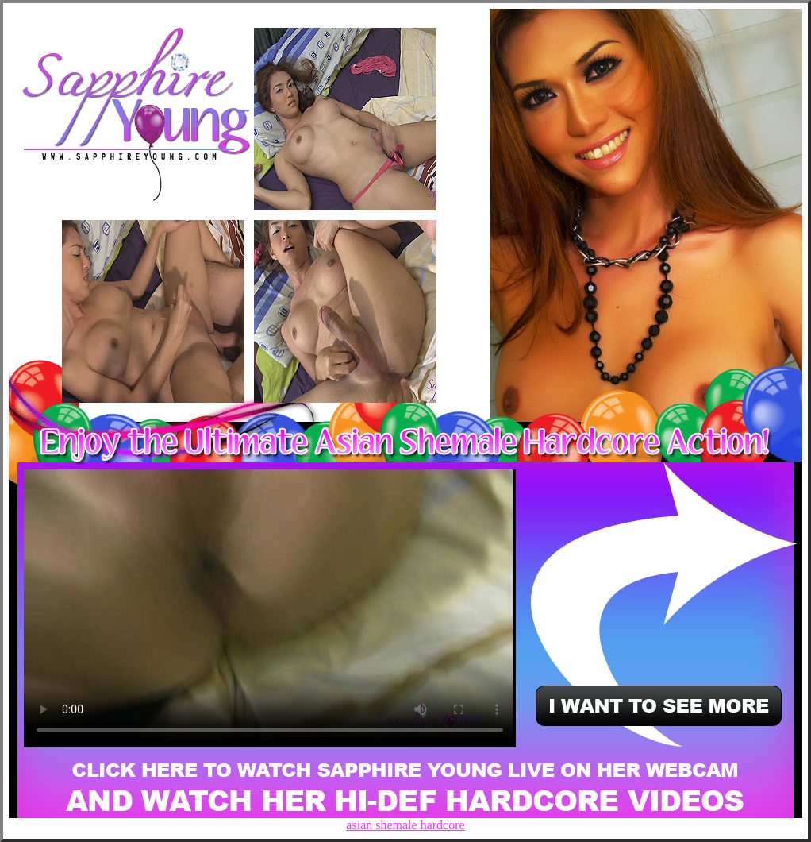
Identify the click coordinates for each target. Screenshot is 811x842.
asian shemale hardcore (405, 825)
